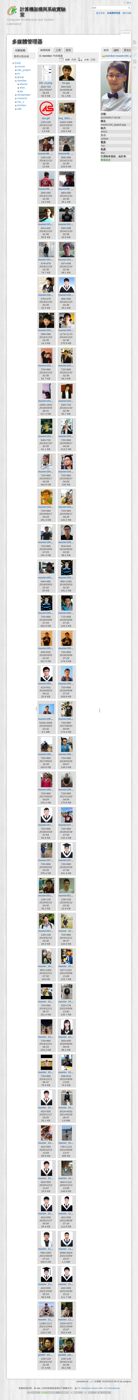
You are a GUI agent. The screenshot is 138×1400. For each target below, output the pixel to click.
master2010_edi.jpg (50, 895)
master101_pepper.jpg (51, 259)
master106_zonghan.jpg (72, 789)
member (22, 80)
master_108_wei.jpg (50, 1036)
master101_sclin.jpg (70, 259)
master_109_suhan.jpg (72, 1142)
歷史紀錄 (129, 50)
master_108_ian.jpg (50, 966)
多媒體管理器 (113, 13)
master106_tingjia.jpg (51, 789)
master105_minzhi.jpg (51, 683)
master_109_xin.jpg (70, 1178)
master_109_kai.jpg (49, 1142)
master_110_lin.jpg (69, 1248)
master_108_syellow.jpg (72, 1001)
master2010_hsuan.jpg (72, 895)
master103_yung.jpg (50, 436)
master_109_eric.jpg (50, 1107)
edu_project (24, 69)
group (20, 77)
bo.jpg (66, 82)
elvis (22, 87)
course (21, 66)
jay (21, 91)
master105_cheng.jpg (51, 577)
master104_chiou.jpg (71, 436)
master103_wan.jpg (70, 400)
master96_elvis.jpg (49, 153)
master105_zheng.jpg (51, 718)
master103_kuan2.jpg (51, 400)
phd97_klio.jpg (47, 1354)
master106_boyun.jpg (71, 718)
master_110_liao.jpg (50, 1248)
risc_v (20, 101)
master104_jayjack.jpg (51, 471)
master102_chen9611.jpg (53, 294)
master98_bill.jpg (48, 188)
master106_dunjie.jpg (51, 754)
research (22, 98)
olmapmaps (24, 94)
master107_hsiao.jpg (50, 824)
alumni (23, 84)
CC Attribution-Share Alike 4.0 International (98, 1386)
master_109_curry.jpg (71, 1072)
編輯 (116, 50)
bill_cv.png (45, 82)
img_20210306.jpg (69, 118)
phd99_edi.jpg (66, 1354)
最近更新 (100, 13)
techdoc (21, 105)
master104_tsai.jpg (69, 506)
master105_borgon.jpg (72, 542)
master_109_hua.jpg (70, 1107)
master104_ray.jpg (69, 471)
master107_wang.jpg (70, 860)
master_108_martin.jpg (52, 1001)
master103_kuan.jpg (70, 365)
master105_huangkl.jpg (52, 612)
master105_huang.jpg (71, 577)
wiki (19, 108)
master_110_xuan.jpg (51, 1319)
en (18, 73)
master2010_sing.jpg (50, 930)
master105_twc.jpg (69, 683)
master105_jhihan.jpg (71, 612)
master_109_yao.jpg (50, 1213)
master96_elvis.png (70, 153)
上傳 (58, 50)
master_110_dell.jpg (70, 1213)
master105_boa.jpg (49, 542)
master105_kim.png (50, 648)
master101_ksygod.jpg (72, 224)
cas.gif (46, 118)
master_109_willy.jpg (50, 1178)
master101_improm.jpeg (52, 224)
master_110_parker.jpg (52, 1284)
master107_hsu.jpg (69, 824)
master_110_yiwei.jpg (71, 1319)
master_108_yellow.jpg (52, 1072)
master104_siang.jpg (50, 506)
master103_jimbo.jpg (50, 365)
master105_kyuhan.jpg (72, 648)
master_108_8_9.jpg (70, 930)
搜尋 (129, 8)
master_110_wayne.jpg (72, 1284)
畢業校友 (106, 159)
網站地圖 (126, 13)
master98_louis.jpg (69, 188)
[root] (18, 62)
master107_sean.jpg (50, 860)
